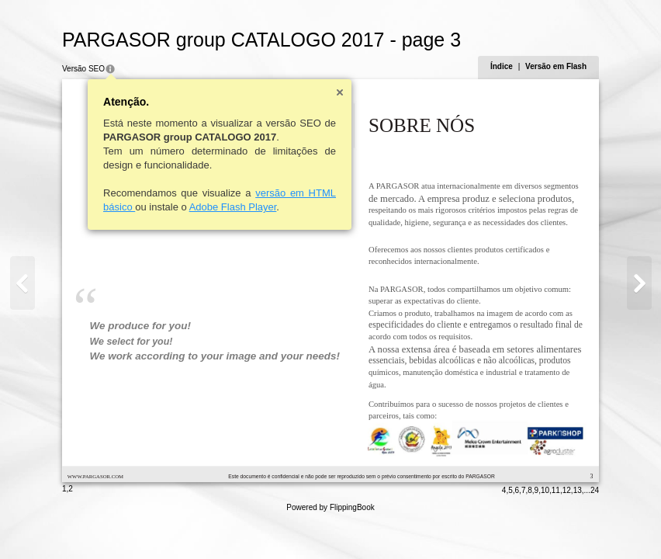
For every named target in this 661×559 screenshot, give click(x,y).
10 (545, 490)
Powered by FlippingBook (330, 507)
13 (577, 490)
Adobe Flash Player (233, 207)
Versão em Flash (556, 66)
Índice (501, 66)
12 (566, 490)
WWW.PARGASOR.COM (95, 476)
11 (556, 490)
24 (594, 490)
